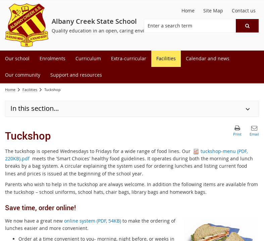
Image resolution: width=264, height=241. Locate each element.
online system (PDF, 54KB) (92, 221)
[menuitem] (17, 59)
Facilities (29, 89)
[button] (247, 25)
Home (10, 89)
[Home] (188, 10)
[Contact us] (243, 10)
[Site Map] (213, 10)
